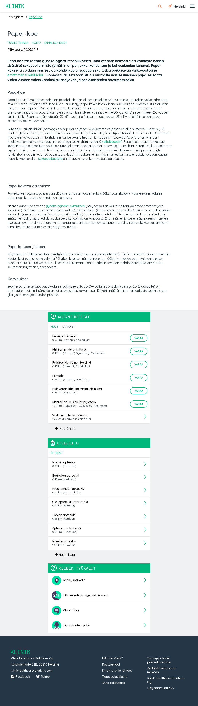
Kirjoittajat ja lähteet (117, 670)
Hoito (36, 42)
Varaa (138, 338)
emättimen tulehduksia (25, 75)
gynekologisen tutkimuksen (65, 206)
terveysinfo (15, 17)
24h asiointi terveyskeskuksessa (80, 595)
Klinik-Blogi (65, 610)
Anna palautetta (113, 683)
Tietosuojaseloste (114, 677)
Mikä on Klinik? (112, 658)
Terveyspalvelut (69, 580)
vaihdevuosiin (111, 141)
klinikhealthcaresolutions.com (31, 670)
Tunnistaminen (17, 42)
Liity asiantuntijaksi (71, 625)
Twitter (43, 677)
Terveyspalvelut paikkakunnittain (159, 660)
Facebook (20, 677)
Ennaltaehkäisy (55, 42)
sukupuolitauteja (50, 158)
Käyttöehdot (111, 664)
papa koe (35, 17)
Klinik (15, 6)
